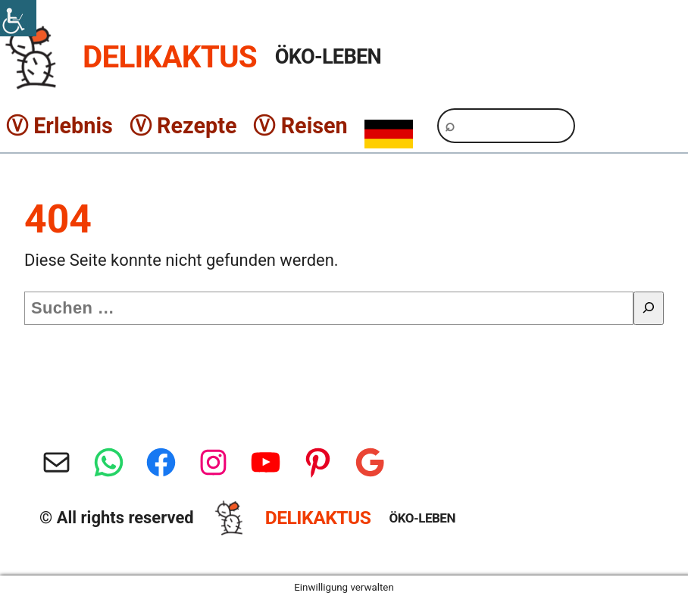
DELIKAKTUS (170, 57)
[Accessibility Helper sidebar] (18, 18)
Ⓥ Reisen (300, 126)
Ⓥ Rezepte (183, 126)
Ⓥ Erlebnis (59, 126)
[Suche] (648, 308)
